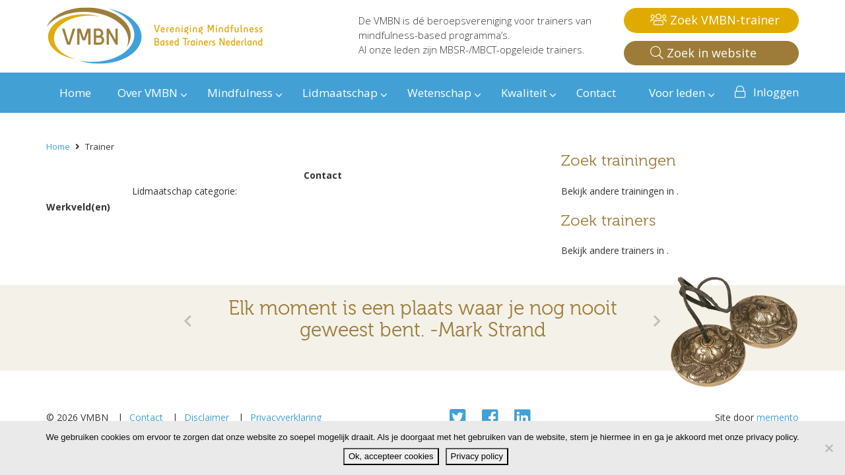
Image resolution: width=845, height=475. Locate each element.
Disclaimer (206, 417)
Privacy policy (477, 456)
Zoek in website (703, 53)
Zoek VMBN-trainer (715, 20)
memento (778, 417)
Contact (146, 417)
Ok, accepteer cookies (391, 456)
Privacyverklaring (285, 417)
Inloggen (776, 92)
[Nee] (828, 448)
